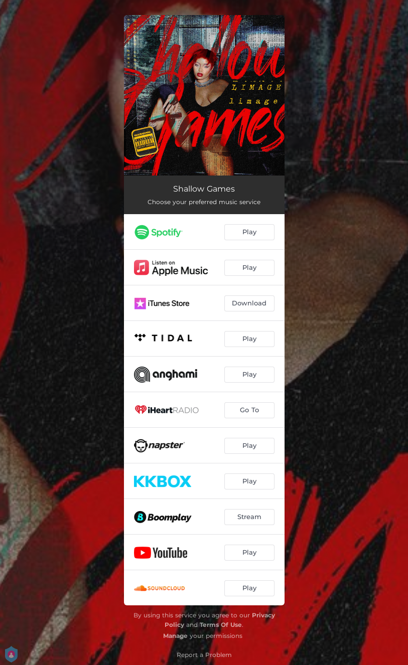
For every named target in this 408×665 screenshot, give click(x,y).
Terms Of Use (221, 624)
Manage (175, 635)
